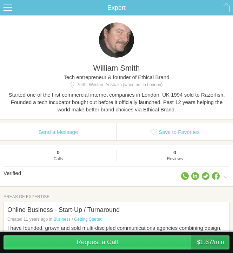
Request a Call (152, 242)
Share (226, 7)
